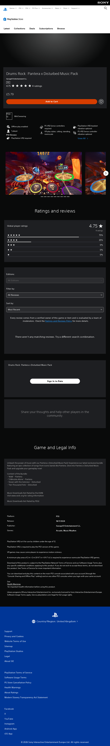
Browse (61, 25)
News (57, 8)
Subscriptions (46, 25)
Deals (32, 25)
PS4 (26, 8)
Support (74, 8)
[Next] (105, 170)
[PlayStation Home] (5, 8)
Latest (7, 25)
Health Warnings (14, 581)
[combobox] (55, 277)
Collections (19, 25)
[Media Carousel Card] (44, 170)
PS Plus (35, 8)
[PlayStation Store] (13, 16)
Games (11, 8)
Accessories (46, 8)
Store (65, 8)
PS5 (20, 8)
